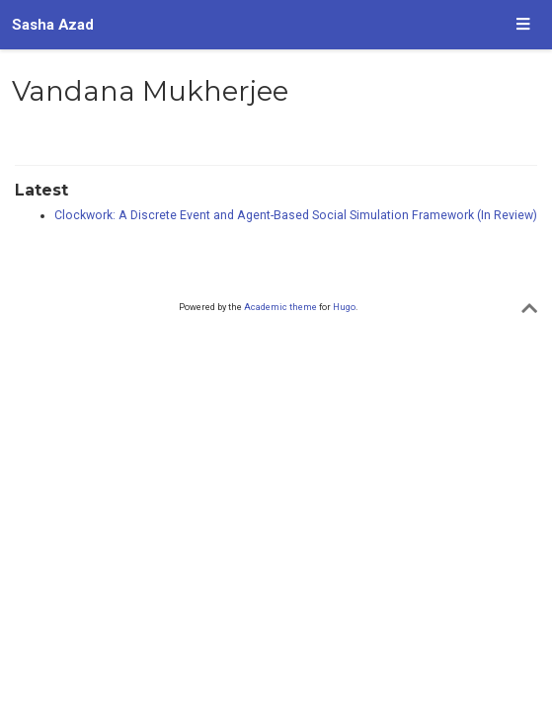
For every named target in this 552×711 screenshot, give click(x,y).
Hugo (344, 306)
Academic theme (280, 306)
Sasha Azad (53, 25)
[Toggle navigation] (523, 25)
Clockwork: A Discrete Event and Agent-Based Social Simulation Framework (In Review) (295, 215)
